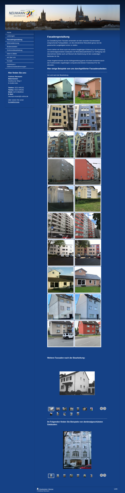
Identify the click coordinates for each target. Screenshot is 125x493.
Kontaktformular (13, 102)
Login (115, 488)
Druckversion (42, 489)
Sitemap (50, 489)
